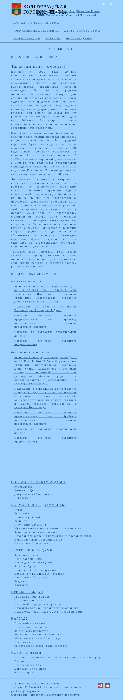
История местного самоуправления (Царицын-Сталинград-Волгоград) (58, 659)
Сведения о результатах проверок (39, 573)
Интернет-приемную (64, 694)
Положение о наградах (31, 627)
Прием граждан (26, 38)
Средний (72, 15)
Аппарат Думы (25, 566)
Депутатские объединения (33, 494)
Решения (20, 520)
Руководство (23, 486)
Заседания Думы (26, 555)
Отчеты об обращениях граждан (38, 604)
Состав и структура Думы (36, 22)
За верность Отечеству (31, 630)
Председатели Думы (29, 664)
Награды (53, 38)
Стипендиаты (24, 642)
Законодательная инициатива (35, 532)
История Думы (79, 38)
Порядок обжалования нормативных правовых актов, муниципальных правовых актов (53, 537)
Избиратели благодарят (31, 577)
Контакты (21, 584)
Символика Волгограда (31, 543)
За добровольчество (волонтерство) (40, 645)
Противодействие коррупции (35, 570)
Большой (88, 15)
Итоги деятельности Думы (34, 562)
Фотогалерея (23, 672)
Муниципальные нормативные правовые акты (48, 528)
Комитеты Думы (26, 490)
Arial (72, 11)
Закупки (20, 581)
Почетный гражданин (30, 623)
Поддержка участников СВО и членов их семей (49, 611)
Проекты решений (27, 517)
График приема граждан (32, 596)
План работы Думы (28, 558)
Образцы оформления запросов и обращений (47, 607)
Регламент (21, 513)
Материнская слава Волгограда (37, 638)
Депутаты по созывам (30, 668)
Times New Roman (88, 11)
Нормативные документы (36, 30)
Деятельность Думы (82, 30)
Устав (18, 509)
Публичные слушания (30, 524)
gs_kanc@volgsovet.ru (27, 691)
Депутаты (21, 497)
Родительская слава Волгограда (37, 634)
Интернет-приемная (29, 600)
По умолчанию (58, 11)
